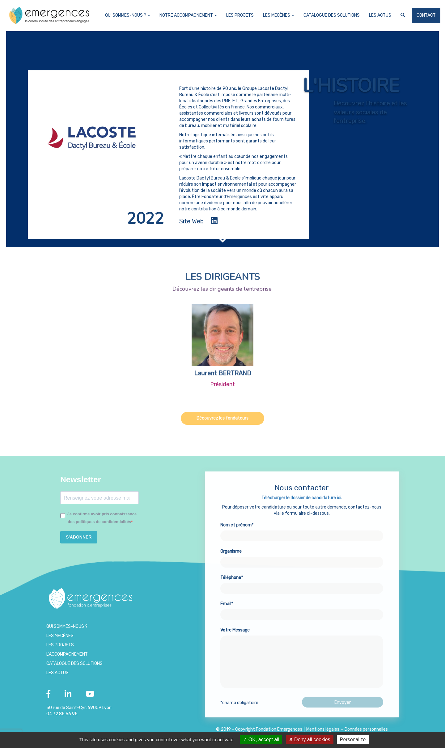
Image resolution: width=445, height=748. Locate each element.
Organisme (301, 572)
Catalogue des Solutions (331, 15)
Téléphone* (301, 598)
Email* (301, 625)
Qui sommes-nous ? (127, 15)
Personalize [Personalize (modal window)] (353, 739)
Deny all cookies (309, 739)
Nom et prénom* (301, 546)
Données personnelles (366, 729)
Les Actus (380, 15)
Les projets (240, 15)
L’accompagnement (67, 654)
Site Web (191, 221)
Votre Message (301, 674)
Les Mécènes (278, 15)
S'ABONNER (78, 537)
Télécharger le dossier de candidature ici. (301, 513)
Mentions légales (322, 729)
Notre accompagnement (188, 15)
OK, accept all (261, 739)
